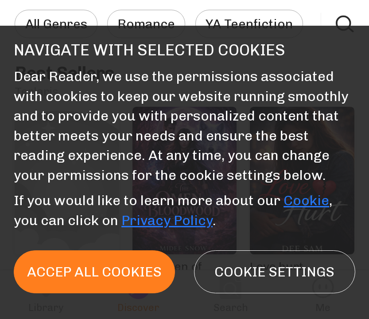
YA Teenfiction (249, 23)
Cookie (306, 200)
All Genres (56, 23)
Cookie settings (274, 272)
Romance (146, 23)
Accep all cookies (94, 272)
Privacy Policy (167, 220)
